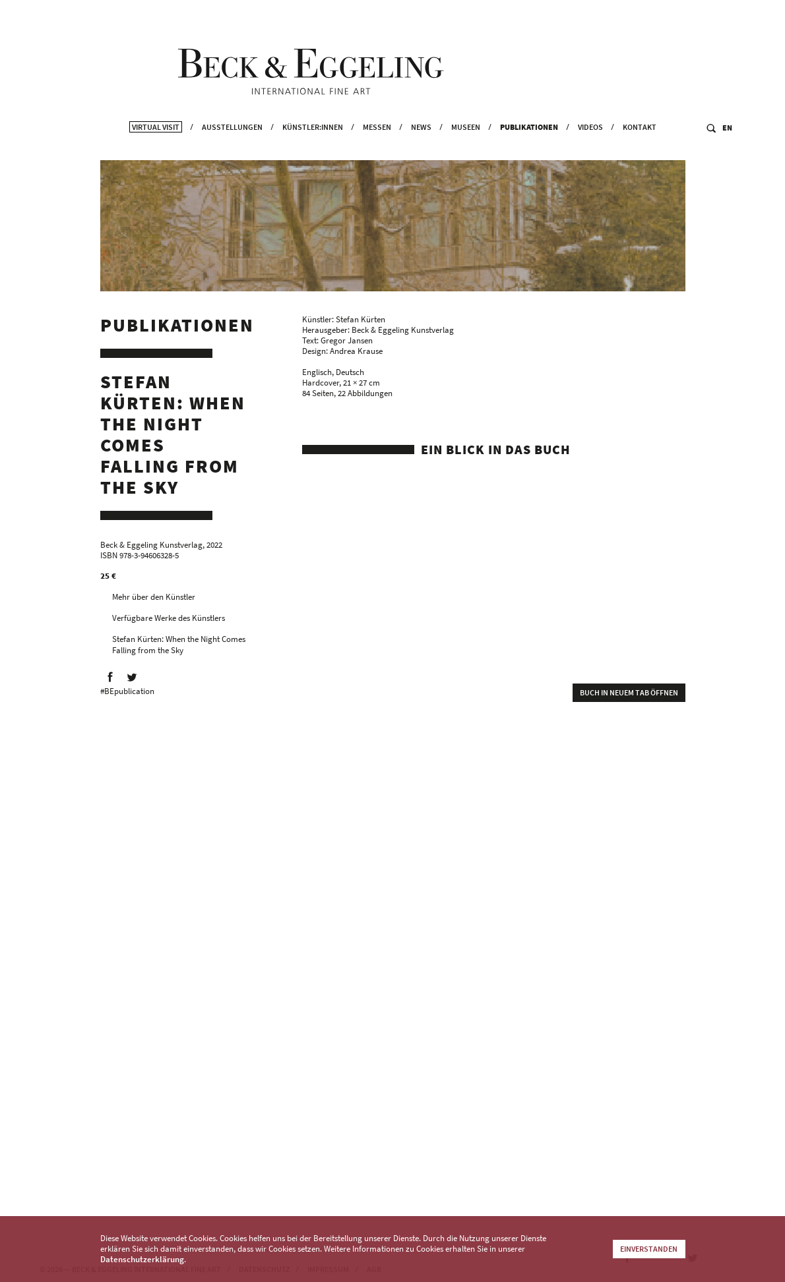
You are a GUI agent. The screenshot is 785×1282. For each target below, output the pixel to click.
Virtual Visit (155, 153)
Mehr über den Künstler (153, 602)
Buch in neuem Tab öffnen (629, 698)
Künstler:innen (312, 153)
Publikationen (529, 153)
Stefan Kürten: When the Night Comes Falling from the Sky (178, 650)
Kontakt (639, 153)
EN (727, 153)
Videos (590, 153)
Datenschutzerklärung (142, 1259)
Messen (377, 153)
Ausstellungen (232, 153)
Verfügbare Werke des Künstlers (168, 623)
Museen (465, 153)
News (421, 153)
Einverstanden (648, 1249)
